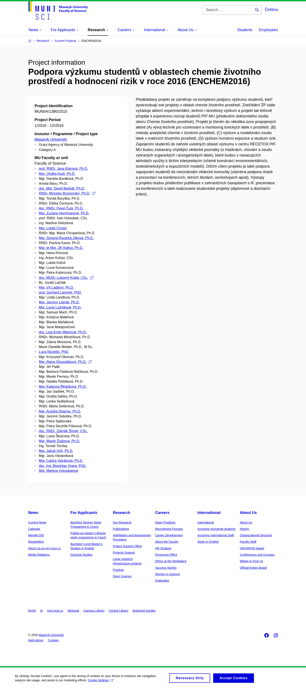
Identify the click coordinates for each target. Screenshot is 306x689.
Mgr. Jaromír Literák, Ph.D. (59, 302)
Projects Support (124, 552)
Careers (162, 513)
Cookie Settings (101, 681)
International (208, 513)
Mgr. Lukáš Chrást (53, 228)
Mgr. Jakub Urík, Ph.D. (56, 451)
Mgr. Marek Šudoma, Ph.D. (59, 441)
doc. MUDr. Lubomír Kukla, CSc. (66, 277)
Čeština (271, 9)
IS (41, 610)
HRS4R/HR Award (252, 548)
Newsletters (36, 541)
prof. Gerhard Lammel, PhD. (60, 292)
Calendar (34, 529)
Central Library (118, 610)
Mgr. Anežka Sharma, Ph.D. (60, 411)
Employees (268, 30)
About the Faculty (166, 541)
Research (121, 513)
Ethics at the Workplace (171, 561)
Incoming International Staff (215, 535)
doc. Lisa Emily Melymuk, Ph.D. (63, 332)
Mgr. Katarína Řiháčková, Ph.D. (63, 386)
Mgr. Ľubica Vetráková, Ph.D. (61, 460)
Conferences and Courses (257, 554)
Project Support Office (127, 546)
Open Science (122, 576)
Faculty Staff (248, 541)
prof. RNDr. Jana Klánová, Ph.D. (63, 168)
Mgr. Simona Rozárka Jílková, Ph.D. (66, 238)
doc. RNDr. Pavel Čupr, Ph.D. (61, 208)
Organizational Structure (256, 535)
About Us (248, 513)
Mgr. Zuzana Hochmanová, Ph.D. (64, 213)
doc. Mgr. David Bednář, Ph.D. (62, 188)
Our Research (122, 522)
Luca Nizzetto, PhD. (54, 352)
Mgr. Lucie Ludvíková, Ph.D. (60, 307)
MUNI (32, 610)
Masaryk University (51, 139)
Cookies (53, 640)
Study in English (208, 541)
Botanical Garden (144, 610)
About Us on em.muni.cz (44, 548)
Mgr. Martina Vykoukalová (58, 470)
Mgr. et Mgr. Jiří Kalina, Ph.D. (61, 248)
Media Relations (39, 554)
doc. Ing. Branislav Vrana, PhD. (62, 466)
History (244, 529)
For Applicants (83, 513)
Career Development (169, 535)
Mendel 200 (36, 535)
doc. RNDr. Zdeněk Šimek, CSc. (63, 431)
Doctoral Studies (81, 554)
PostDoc (118, 570)
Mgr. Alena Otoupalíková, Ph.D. (65, 362)
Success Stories (165, 567)
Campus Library (94, 610)
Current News (37, 522)
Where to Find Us (251, 561)
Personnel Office (166, 554)
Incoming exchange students (216, 529)
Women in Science (167, 574)
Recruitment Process (169, 529)
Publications (121, 529)
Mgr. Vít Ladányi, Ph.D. (56, 287)
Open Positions (165, 522)
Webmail (73, 610)
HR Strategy (163, 548)
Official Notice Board (253, 567)
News (33, 513)
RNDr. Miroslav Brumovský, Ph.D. (67, 193)
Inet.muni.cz (55, 610)
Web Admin (35, 640)
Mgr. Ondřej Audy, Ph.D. (57, 174)
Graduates (162, 580)
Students (244, 30)
